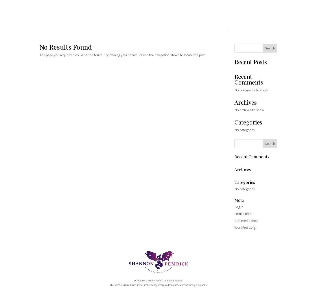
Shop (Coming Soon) (176, 17)
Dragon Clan (136, 17)
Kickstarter (215, 17)
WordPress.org (245, 227)
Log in (238, 207)
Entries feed (242, 214)
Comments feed (246, 221)
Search (270, 48)
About (238, 17)
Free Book (265, 17)
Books (107, 17)
